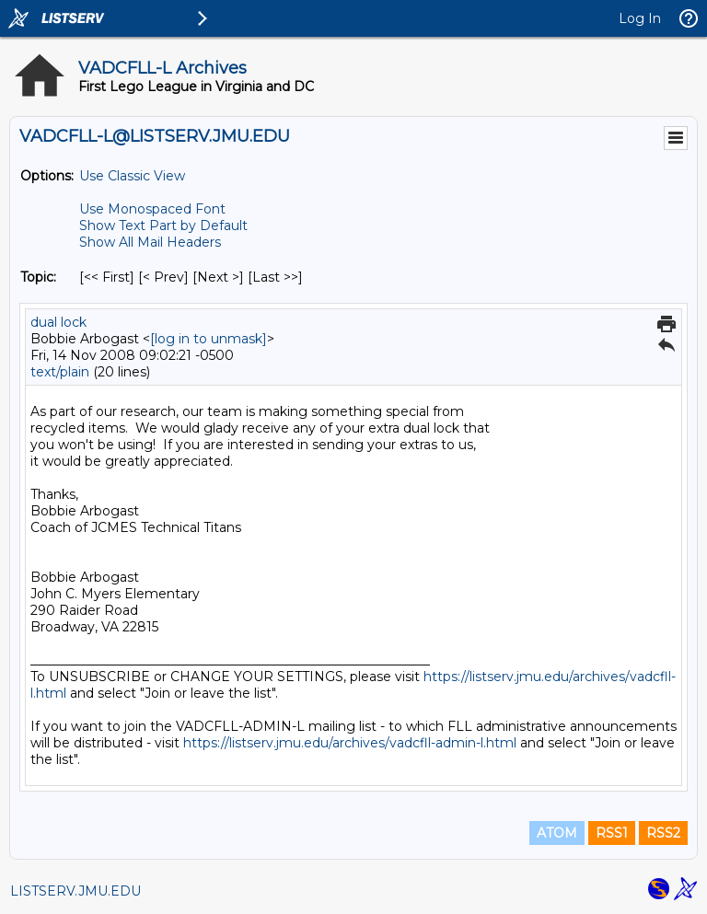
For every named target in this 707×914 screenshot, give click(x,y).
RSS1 (612, 833)
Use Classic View (132, 176)
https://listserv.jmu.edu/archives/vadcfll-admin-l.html (349, 743)
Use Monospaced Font (152, 209)
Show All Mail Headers (150, 242)
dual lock (58, 322)
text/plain (59, 372)
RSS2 (663, 833)
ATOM (557, 833)
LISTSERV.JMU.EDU (75, 891)
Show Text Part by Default (163, 225)
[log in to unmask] (208, 338)
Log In (640, 18)
